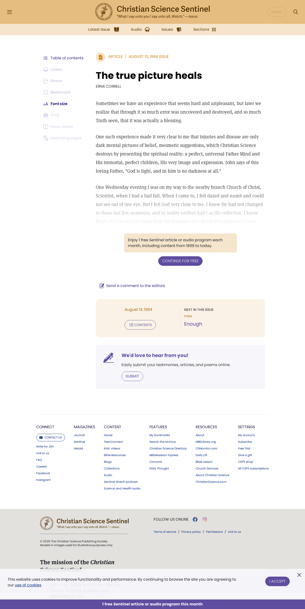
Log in (276, 12)
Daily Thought (159, 468)
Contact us (50, 437)
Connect (45, 427)
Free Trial (244, 448)
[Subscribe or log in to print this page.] (52, 115)
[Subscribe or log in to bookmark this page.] (57, 92)
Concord (155, 461)
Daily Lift (201, 455)
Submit (132, 376)
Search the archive (162, 441)
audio (122, 488)
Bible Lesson (204, 461)
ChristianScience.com (211, 481)
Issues (108, 435)
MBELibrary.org (206, 441)
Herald (78, 448)
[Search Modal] (295, 12)
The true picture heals (149, 75)
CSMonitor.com (206, 448)
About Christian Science (212, 475)
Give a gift (245, 455)
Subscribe (245, 441)
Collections (112, 468)
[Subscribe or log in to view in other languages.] (63, 138)
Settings (246, 427)
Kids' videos (112, 448)
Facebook (43, 473)
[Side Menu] (9, 12)
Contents (140, 325)
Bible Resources (115, 455)
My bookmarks (159, 435)
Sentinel (79, 441)
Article (115, 56)
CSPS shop (245, 461)
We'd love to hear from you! (155, 355)
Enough (193, 324)
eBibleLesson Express (163, 455)
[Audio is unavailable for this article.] (53, 69)
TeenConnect (113, 441)
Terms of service (165, 532)
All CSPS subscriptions (253, 468)
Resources (206, 427)
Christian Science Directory (168, 448)
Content (112, 427)
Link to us (42, 453)
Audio (108, 475)
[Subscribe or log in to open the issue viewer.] (59, 126)
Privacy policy (191, 532)
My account (246, 435)
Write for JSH (45, 446)
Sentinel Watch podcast (120, 481)
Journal (79, 435)
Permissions (214, 532)
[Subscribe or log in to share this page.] (53, 81)
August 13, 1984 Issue (149, 56)
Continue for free (180, 261)
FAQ (39, 459)
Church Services (207, 468)
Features (158, 427)
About (200, 435)
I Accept (277, 581)
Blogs (108, 461)
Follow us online (171, 519)
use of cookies (28, 585)
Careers (41, 466)
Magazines (84, 427)
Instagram (43, 479)
